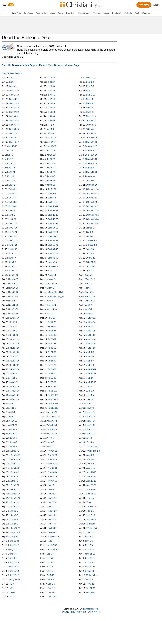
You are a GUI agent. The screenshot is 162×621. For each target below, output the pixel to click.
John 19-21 (90, 567)
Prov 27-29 (52, 477)
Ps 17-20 (52, 322)
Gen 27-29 (14, 112)
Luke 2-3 (90, 391)
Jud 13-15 (12, 425)
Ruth (49, 541)
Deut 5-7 (13, 331)
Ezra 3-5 (90, 86)
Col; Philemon (92, 446)
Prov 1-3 (50, 438)
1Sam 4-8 (12, 442)
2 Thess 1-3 (91, 245)
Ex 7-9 (10, 159)
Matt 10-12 (90, 318)
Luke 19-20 (90, 425)
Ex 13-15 (11, 168)
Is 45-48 (51, 103)
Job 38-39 (51, 528)
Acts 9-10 (90, 468)
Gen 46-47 (14, 142)
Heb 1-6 (90, 511)
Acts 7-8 (90, 464)
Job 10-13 (51, 494)
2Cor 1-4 (90, 271)
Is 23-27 (51, 82)
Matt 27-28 (90, 348)
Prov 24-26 (52, 472)
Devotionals (116, 13)
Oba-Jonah (52, 283)
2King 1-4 (12, 549)
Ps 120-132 (51, 421)
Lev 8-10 (12, 219)
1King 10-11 (14, 528)
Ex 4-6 (10, 155)
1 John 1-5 (89, 571)
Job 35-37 (51, 524)
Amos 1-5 (52, 275)
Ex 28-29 (12, 189)
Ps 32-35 (52, 335)
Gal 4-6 (89, 236)
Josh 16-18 (14, 391)
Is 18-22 (51, 78)
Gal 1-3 (89, 232)
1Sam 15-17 (15, 455)
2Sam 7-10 (14, 485)
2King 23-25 (14, 579)
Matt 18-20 (90, 331)
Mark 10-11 (91, 369)
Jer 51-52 (52, 189)
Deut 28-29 (14, 361)
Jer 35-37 (51, 168)
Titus (88, 502)
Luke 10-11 (90, 408)
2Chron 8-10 (91, 185)
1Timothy (90, 498)
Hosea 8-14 (53, 266)
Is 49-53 (51, 108)
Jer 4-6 (50, 129)
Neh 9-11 (90, 112)
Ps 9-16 (51, 318)
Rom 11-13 (90, 296)
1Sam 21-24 (15, 464)
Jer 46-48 (51, 181)
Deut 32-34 (14, 369)
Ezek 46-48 (53, 258)
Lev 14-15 (12, 228)
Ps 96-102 (52, 391)
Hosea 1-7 (52, 262)
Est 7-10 (50, 575)
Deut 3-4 (13, 326)
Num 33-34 (13, 314)
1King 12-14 (14, 532)
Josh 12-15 (14, 386)
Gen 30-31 (14, 116)
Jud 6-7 (11, 412)
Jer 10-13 (51, 138)
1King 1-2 (13, 511)
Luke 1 (89, 386)
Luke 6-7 (90, 399)
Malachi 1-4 (52, 309)
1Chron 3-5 (91, 125)
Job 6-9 (50, 489)
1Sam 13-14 (15, 451)
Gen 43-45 (14, 138)
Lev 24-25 (12, 245)
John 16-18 (90, 562)
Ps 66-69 (52, 361)
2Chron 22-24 (92, 202)
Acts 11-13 (91, 472)
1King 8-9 (13, 524)
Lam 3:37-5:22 (53, 549)
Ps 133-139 (51, 425)
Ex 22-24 (11, 181)
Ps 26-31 (52, 331)
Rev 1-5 (89, 579)
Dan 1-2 (50, 579)
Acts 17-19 (91, 481)
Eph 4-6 (90, 442)
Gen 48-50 (12, 146)
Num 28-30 (13, 305)
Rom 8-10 (89, 292)
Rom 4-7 (88, 288)
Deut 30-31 (14, 365)
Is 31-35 (51, 90)
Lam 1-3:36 (52, 545)
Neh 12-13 (91, 116)
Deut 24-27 (14, 356)
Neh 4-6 (89, 103)
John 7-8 (89, 545)
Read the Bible (41, 13)
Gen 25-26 (14, 108)
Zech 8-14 (51, 305)
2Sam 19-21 (15, 502)
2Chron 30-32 (92, 215)
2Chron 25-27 (92, 206)
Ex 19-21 (11, 176)
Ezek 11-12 (53, 206)
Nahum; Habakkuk (55, 292)
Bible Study (70, 13)
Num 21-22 (13, 292)
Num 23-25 (13, 296)
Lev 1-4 (11, 211)
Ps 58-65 (52, 356)
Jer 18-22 (51, 146)
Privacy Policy (68, 612)
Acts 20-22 (91, 485)
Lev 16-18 (12, 232)
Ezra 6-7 (90, 90)
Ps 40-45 (52, 344)
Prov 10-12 (52, 451)
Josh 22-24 (14, 399)
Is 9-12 (12, 592)
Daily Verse (28, 13)
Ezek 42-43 (53, 249)
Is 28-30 (51, 86)
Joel (50, 271)
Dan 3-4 (51, 584)
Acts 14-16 (91, 477)
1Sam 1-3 (12, 438)
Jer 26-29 (51, 155)
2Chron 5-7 (91, 181)
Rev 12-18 (90, 588)
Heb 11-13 (91, 519)
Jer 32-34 (51, 163)
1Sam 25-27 (15, 468)
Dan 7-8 (51, 592)
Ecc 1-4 (50, 554)
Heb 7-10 (90, 515)
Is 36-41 (51, 95)
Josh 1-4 (13, 374)
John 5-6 (89, 541)
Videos (106, 13)
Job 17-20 (51, 502)
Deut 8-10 (13, 335)
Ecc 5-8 (50, 558)
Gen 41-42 (14, 133)
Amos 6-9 (51, 279)
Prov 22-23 (52, 468)
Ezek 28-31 (53, 232)
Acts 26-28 (91, 494)
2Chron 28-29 (92, 211)
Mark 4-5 (90, 356)
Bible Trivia (16, 13)
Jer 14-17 (51, 142)
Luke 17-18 (90, 421)
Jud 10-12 (12, 421)
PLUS (137, 13)
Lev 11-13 (12, 223)
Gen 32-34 (14, 120)
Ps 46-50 (52, 348)
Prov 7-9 (50, 446)
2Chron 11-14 (92, 189)
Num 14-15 (13, 279)
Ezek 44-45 (53, 253)
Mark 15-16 (91, 382)
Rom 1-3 (88, 283)
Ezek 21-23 (53, 223)
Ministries (146, 13)
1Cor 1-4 (90, 249)
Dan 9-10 (52, 597)
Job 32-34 (51, 519)
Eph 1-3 (88, 438)
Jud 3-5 (12, 408)
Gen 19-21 (14, 99)
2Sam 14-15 (15, 494)
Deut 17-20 (14, 348)
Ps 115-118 (53, 408)
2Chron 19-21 (92, 198)
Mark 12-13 (91, 374)
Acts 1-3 (90, 455)
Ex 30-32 (12, 193)
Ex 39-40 (12, 206)
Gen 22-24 (14, 103)
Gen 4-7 (12, 82)
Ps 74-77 (52, 369)
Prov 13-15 (52, 455)
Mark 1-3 (90, 352)
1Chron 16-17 (91, 151)
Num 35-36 (14, 318)
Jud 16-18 (12, 429)
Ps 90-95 (52, 386)
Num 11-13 (13, 275)
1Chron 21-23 (91, 159)
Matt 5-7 (88, 309)
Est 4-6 (50, 571)
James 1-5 (91, 228)
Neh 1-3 (89, 99)
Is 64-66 (51, 120)
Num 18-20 (13, 288)
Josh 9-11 (13, 382)
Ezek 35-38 (53, 241)
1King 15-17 (14, 537)
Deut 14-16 (14, 344)
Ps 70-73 (52, 365)
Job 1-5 (50, 485)
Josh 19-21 (14, 395)
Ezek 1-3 (52, 193)
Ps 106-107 (53, 399)
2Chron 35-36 (92, 223)
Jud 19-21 (12, 434)
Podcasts (128, 13)
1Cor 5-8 (90, 253)
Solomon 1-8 (53, 537)
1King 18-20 (13, 541)
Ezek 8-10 (52, 202)
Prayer (60, 13)
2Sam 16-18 (15, 498)
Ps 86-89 (52, 382)
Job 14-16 (51, 498)
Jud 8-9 (11, 416)
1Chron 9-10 (91, 138)
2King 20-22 (13, 575)
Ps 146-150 (51, 434)
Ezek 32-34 (53, 236)
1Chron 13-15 (91, 146)
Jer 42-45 (51, 176)
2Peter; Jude (92, 528)
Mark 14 (89, 378)
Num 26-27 (13, 301)
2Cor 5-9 (89, 275)
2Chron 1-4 (90, 176)
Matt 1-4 (88, 305)
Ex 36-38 (12, 202)
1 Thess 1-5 (91, 241)
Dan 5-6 (51, 588)
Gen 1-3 (12, 78)
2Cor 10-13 (90, 279)
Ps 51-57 (52, 352)
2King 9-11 (13, 558)
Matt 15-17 (90, 326)
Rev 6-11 (90, 584)
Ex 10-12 (11, 163)
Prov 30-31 (52, 481)
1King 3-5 (13, 515)
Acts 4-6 (90, 459)
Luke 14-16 (90, 416)
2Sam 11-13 (15, 489)
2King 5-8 (12, 554)
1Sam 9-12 (13, 446)
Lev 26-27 (12, 249)
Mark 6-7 (90, 361)
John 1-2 (90, 532)
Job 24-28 (51, 511)
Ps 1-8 (50, 314)
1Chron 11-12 (91, 142)
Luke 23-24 (90, 434)
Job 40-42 (51, 532)
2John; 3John (92, 575)
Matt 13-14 (90, 322)
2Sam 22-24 (15, 507)
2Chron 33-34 (92, 219)
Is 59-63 (51, 116)
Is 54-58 (51, 112)
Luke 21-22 (90, 429)
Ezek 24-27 (53, 228)
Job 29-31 (51, 515)
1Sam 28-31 (15, 472)
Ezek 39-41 (53, 245)
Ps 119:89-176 (53, 416)
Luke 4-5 (90, 395)
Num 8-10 (12, 271)
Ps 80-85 (52, 378)
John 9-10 (89, 549)
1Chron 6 (90, 129)
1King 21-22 (13, 545)
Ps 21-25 (52, 326)
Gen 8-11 (13, 86)
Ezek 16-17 (53, 215)
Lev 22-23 (12, 241)
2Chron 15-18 (92, 193)
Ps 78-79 (52, 374)
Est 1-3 (50, 567)
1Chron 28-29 (91, 172)
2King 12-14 (13, 562)
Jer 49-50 (51, 185)
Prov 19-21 (52, 464)
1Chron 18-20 (91, 155)
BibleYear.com (91, 609)
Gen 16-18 (14, 95)
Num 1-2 (12, 253)
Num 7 (11, 266)
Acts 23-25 (91, 489)
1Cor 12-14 (91, 262)
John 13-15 (90, 558)
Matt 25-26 (90, 344)
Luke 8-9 (89, 404)
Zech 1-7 (51, 301)
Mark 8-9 (90, 365)
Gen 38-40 (14, 129)
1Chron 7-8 (91, 133)
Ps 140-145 (51, 429)
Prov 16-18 (52, 459)
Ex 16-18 (11, 172)
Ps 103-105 (53, 395)
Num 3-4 (12, 258)
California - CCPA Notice (88, 612)
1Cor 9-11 (90, 258)
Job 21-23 (51, 507)
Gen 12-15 (14, 90)
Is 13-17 (12, 597)
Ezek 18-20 (53, 219)
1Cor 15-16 (91, 266)
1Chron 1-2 (91, 120)
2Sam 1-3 (13, 477)
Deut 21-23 (14, 352)
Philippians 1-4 (93, 451)
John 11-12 (90, 554)
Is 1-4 (11, 584)
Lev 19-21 (12, 236)
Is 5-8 (11, 588)
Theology (97, 13)
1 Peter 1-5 (91, 507)
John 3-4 (89, 537)
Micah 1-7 (51, 288)
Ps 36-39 (52, 339)
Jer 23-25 (51, 151)
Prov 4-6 (50, 442)
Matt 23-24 (90, 339)
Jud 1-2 (12, 404)
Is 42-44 (51, 99)
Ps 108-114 (53, 404)
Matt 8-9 (89, 314)
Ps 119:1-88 (51, 412)
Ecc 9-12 (51, 562)
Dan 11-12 (91, 78)
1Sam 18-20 (15, 459)
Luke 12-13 (90, 412)
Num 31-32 (13, 309)
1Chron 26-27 (91, 168)
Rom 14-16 (90, 301)
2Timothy (90, 524)
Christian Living (84, 13)
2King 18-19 (13, 571)
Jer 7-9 (50, 133)
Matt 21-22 (90, 335)
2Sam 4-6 (13, 481)
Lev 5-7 (11, 215)
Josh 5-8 (13, 378)
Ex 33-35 (12, 198)
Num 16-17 (13, 283)
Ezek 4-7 (52, 198)
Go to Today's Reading (12, 73)
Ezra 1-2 (90, 82)
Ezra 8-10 (90, 95)
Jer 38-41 (51, 172)
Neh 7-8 (89, 108)
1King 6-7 (13, 519)
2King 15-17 (13, 567)
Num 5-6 (12, 262)
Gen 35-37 (14, 125)
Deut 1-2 (13, 322)
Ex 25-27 (12, 185)
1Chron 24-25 (91, 163)
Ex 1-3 (10, 151)
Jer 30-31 (51, 159)
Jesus (52, 13)
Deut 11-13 (14, 339)
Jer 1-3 (50, 125)
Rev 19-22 (90, 592)
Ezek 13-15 (53, 211)
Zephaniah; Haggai (55, 296)
